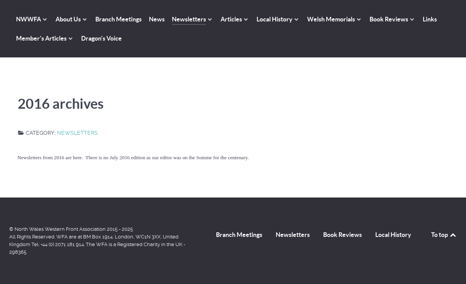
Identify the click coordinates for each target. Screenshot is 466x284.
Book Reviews (342, 234)
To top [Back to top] (444, 234)
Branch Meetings (239, 234)
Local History (393, 234)
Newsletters (77, 133)
